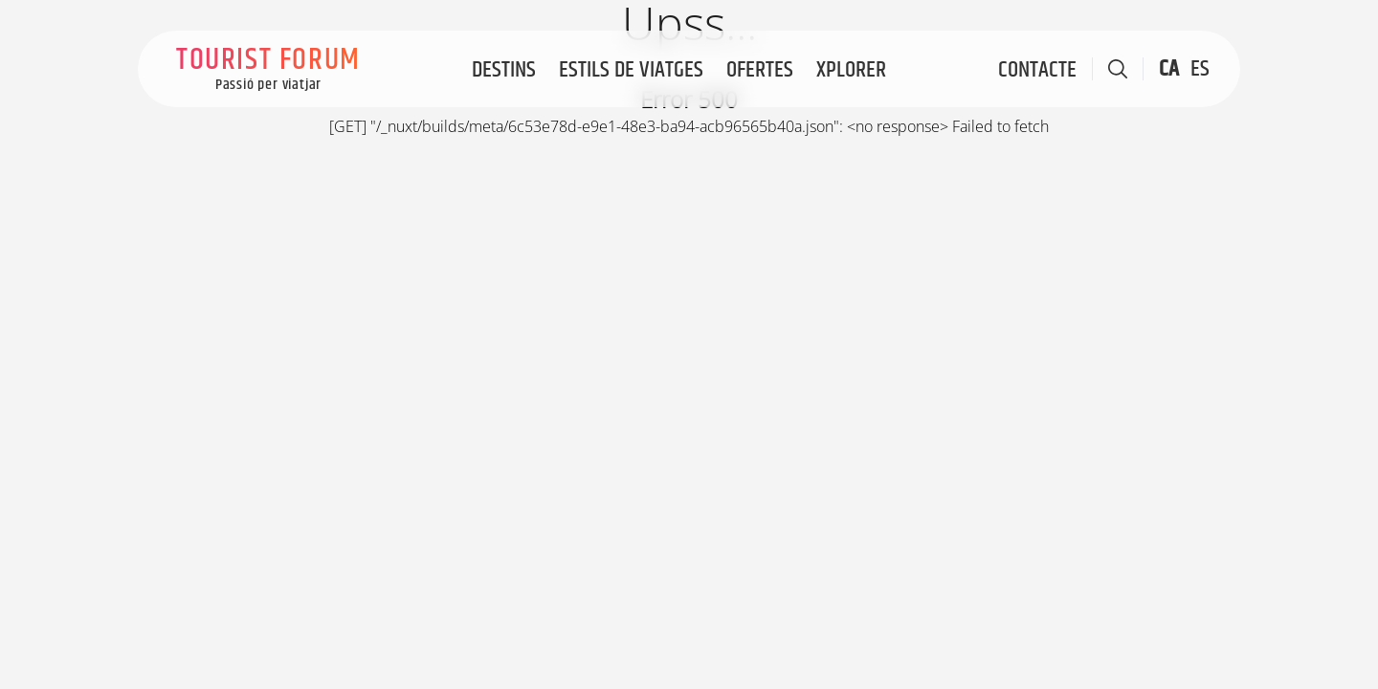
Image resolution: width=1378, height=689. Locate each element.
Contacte (1037, 70)
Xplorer (851, 70)
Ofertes (759, 70)
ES (1200, 69)
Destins (504, 70)
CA (1169, 69)
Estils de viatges (631, 70)
